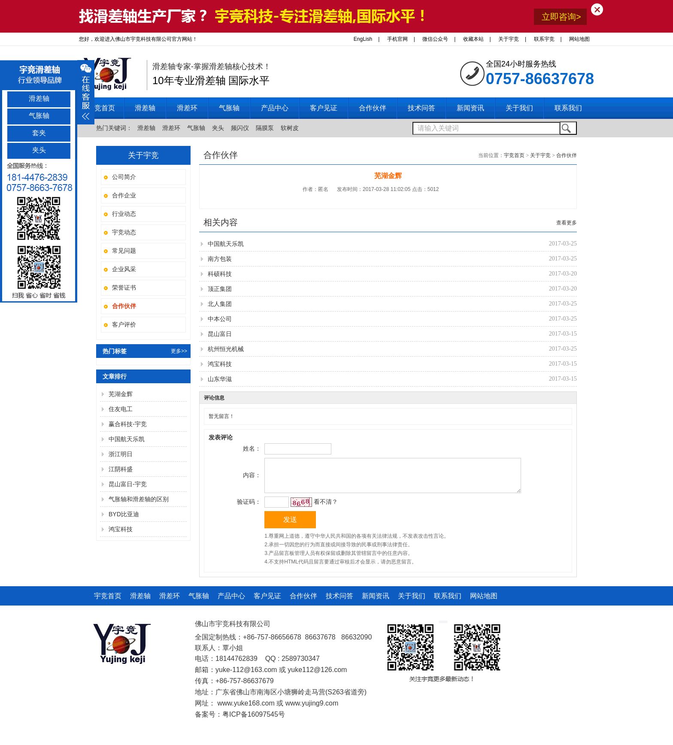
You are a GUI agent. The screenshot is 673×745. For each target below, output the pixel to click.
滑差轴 (146, 127)
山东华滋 (220, 379)
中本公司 (220, 318)
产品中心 (231, 602)
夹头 (218, 127)
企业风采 (124, 269)
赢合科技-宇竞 (128, 424)
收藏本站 (473, 39)
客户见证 (267, 602)
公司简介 (124, 176)
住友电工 (121, 409)
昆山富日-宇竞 (128, 484)
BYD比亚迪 (124, 514)
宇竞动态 (124, 232)
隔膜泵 (265, 127)
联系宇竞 (544, 39)
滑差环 (171, 127)
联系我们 (447, 602)
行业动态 (124, 213)
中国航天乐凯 (127, 439)
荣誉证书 (124, 287)
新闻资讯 (375, 602)
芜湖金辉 (121, 394)
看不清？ (324, 508)
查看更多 (566, 223)
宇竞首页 (101, 108)
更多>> (179, 351)
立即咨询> (561, 16)
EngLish (363, 39)
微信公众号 (435, 39)
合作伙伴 (566, 155)
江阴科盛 (121, 469)
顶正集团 (220, 288)
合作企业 (124, 195)
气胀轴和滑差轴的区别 (139, 499)
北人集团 (220, 303)
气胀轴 (196, 127)
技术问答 (339, 602)
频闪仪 (240, 127)
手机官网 (397, 39)
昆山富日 (220, 333)
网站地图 (579, 39)
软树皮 (290, 127)
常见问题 (124, 250)
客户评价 (124, 324)
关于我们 (411, 602)
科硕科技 (220, 273)
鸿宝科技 (121, 529)
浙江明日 (121, 454)
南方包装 (220, 258)
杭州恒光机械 (226, 348)
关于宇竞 (508, 39)
